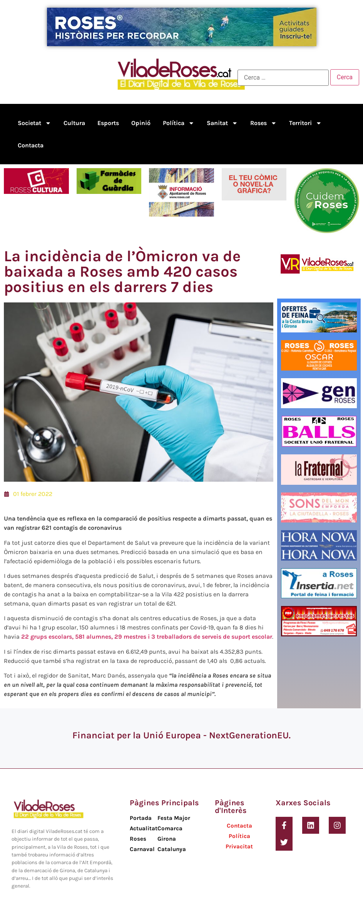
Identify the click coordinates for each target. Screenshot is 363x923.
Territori (305, 123)
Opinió (141, 123)
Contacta (30, 145)
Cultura (74, 123)
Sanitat (222, 123)
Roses (263, 123)
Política (178, 123)
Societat (34, 123)
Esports (108, 123)
